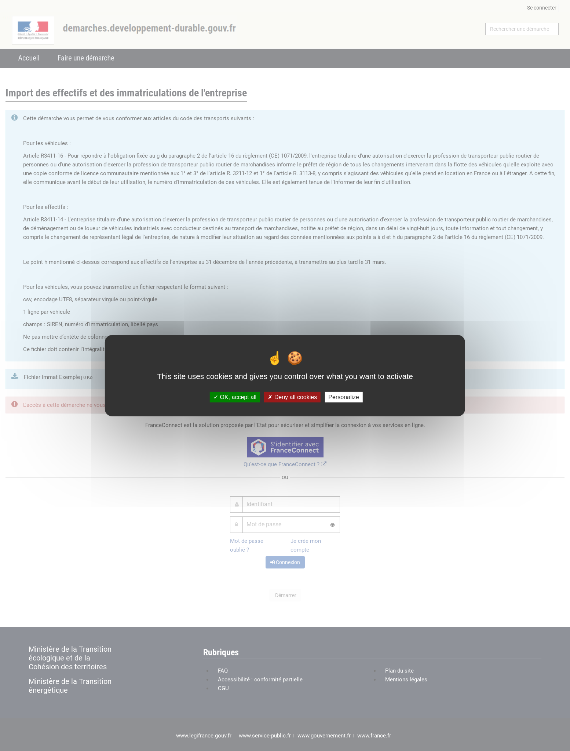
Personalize (343, 397)
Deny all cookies (292, 397)
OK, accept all (234, 397)
